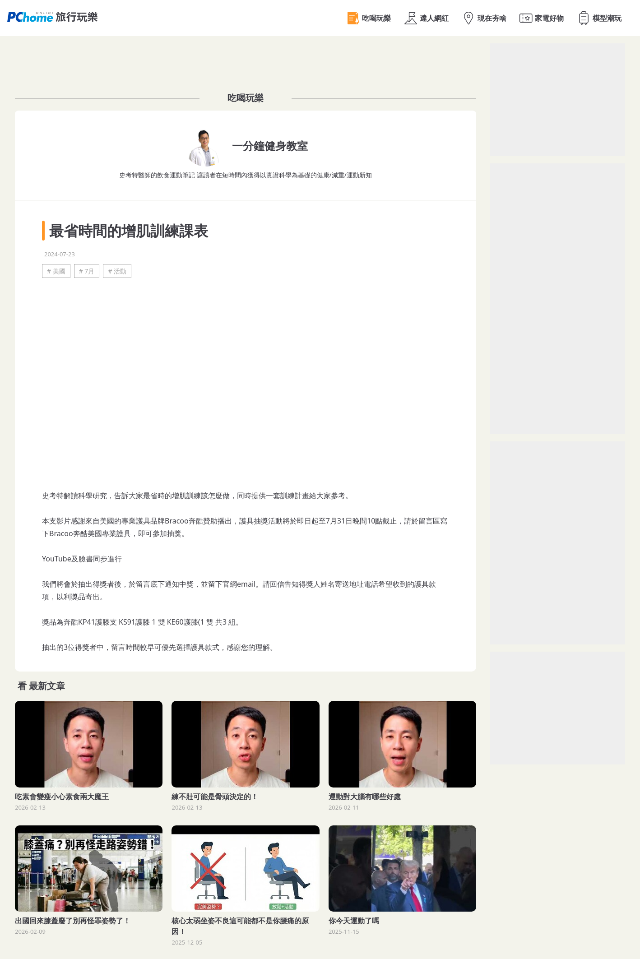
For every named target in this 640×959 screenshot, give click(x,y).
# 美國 (56, 271)
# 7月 (87, 271)
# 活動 (117, 271)
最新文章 (47, 686)
